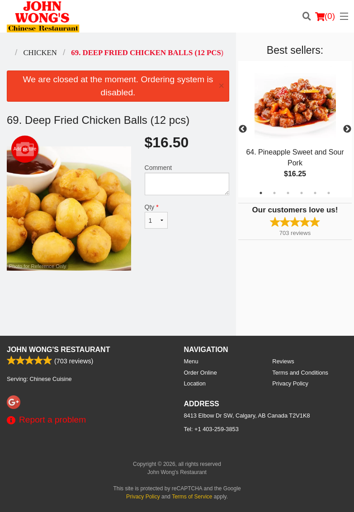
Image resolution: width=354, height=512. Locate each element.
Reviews (283, 361)
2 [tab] (274, 192)
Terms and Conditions (300, 372)
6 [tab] (328, 192)
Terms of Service (192, 496)
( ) (325, 16)
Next (347, 129)
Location (195, 383)
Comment (187, 179)
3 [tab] (288, 192)
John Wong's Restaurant (58, 349)
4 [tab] (301, 192)
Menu (191, 361)
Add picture (25, 149)
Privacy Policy (290, 383)
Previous (242, 129)
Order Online (200, 372)
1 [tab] (260, 192)
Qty (156, 216)
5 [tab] (315, 192)
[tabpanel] (295, 129)
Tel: (211, 429)
